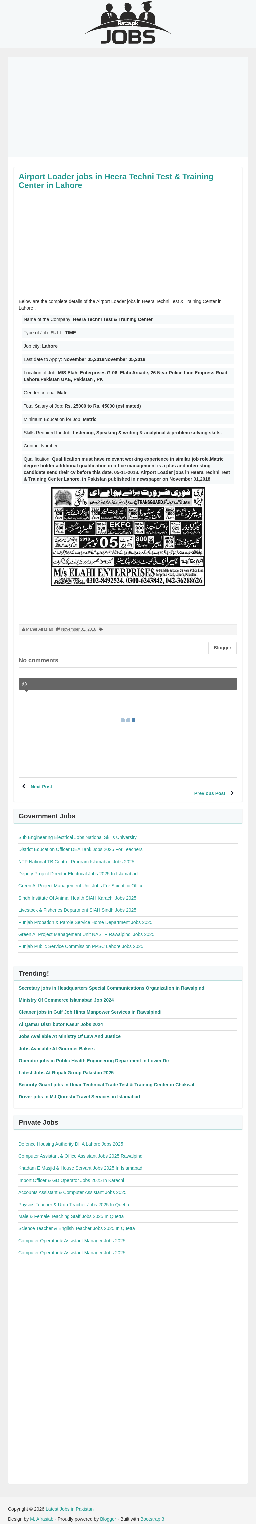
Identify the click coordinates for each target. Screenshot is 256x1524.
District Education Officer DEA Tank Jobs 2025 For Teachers (80, 842)
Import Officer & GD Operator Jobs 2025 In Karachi (71, 1173)
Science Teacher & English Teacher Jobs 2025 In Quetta (76, 1221)
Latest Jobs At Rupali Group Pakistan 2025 (66, 1066)
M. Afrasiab (41, 1512)
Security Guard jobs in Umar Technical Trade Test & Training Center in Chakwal (106, 1078)
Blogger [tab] (222, 647)
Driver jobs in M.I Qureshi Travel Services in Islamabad (79, 1090)
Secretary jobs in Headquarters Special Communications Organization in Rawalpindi (112, 981)
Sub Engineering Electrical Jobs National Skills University (77, 830)
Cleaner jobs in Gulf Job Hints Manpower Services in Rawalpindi (90, 1005)
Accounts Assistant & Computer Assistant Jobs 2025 (72, 1185)
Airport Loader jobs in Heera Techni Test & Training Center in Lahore (116, 181)
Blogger (108, 1512)
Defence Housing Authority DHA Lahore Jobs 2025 (70, 1137)
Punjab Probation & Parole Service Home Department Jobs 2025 (85, 915)
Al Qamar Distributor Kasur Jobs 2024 (61, 1017)
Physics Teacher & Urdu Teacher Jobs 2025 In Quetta (73, 1198)
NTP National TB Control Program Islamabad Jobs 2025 (76, 855)
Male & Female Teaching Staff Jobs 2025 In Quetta (71, 1209)
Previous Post (208, 786)
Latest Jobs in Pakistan (70, 1502)
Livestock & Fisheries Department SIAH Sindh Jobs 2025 (77, 903)
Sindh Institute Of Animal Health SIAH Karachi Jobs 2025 (77, 891)
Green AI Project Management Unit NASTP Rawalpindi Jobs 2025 (86, 927)
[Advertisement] (128, 106)
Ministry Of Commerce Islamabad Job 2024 (66, 993)
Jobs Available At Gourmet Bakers (57, 1042)
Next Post (43, 786)
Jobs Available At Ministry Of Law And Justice (70, 1029)
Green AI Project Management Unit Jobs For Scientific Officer (81, 879)
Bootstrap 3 (152, 1512)
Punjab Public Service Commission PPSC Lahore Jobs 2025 (80, 939)
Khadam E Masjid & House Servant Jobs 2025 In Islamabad (80, 1161)
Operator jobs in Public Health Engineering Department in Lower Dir (94, 1054)
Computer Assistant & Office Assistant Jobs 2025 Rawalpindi (81, 1149)
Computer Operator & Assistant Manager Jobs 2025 (71, 1234)
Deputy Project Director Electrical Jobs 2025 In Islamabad (78, 867)
